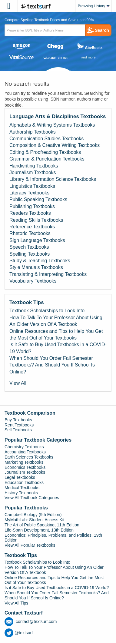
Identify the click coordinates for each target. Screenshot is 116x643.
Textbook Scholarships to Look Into (47, 310)
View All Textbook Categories (32, 497)
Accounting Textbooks (25, 451)
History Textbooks (21, 492)
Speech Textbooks (29, 247)
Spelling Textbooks (29, 254)
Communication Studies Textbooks (46, 138)
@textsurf (19, 632)
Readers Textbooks (30, 213)
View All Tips (16, 603)
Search (102, 30)
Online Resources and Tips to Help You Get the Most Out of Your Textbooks (56, 334)
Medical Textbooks (22, 487)
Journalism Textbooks (32, 172)
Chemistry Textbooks (24, 446)
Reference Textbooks (32, 226)
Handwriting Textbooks (33, 165)
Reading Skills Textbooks (36, 220)
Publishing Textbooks (32, 206)
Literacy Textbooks (29, 192)
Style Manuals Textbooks (36, 267)
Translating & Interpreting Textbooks (48, 274)
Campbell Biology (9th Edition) (33, 514)
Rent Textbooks (19, 425)
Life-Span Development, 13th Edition (39, 530)
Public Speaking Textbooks (38, 199)
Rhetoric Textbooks (30, 233)
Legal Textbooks (20, 477)
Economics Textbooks (25, 467)
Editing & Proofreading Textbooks (45, 152)
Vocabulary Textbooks (32, 280)
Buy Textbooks (18, 419)
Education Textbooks (24, 482)
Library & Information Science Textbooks (52, 179)
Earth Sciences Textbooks (29, 457)
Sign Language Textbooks (37, 240)
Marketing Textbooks (24, 462)
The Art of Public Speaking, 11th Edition (42, 524)
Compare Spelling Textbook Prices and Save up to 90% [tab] (49, 20)
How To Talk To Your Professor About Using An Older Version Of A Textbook (55, 321)
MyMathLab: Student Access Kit (35, 519)
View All (17, 383)
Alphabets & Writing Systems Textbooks (52, 125)
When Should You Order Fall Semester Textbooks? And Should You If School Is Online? (52, 365)
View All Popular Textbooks (30, 545)
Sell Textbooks (18, 429)
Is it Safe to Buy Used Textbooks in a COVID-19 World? (58, 348)
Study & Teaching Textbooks (39, 260)
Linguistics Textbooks (32, 186)
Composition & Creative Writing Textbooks (54, 145)
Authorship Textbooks (32, 131)
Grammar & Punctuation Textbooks (47, 158)
